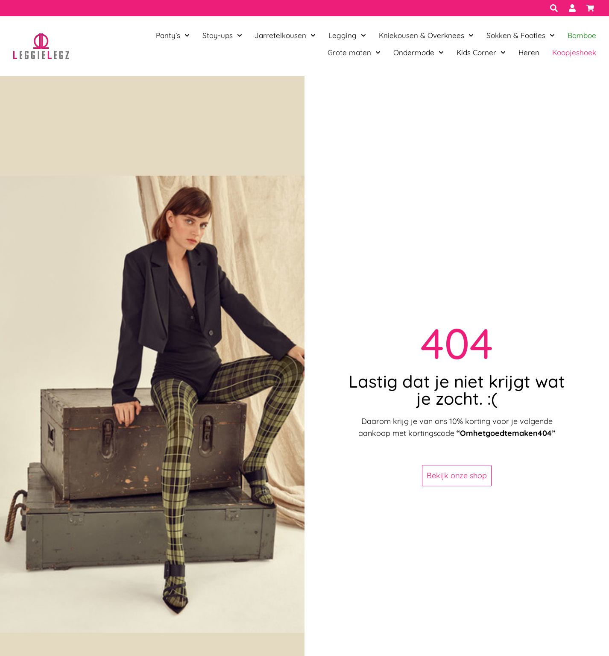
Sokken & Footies (520, 35)
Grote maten (354, 52)
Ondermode (418, 52)
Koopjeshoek (574, 52)
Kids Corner (481, 52)
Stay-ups (222, 35)
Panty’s (173, 35)
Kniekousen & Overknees (426, 35)
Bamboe (582, 35)
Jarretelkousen (285, 35)
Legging (347, 35)
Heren (528, 52)
